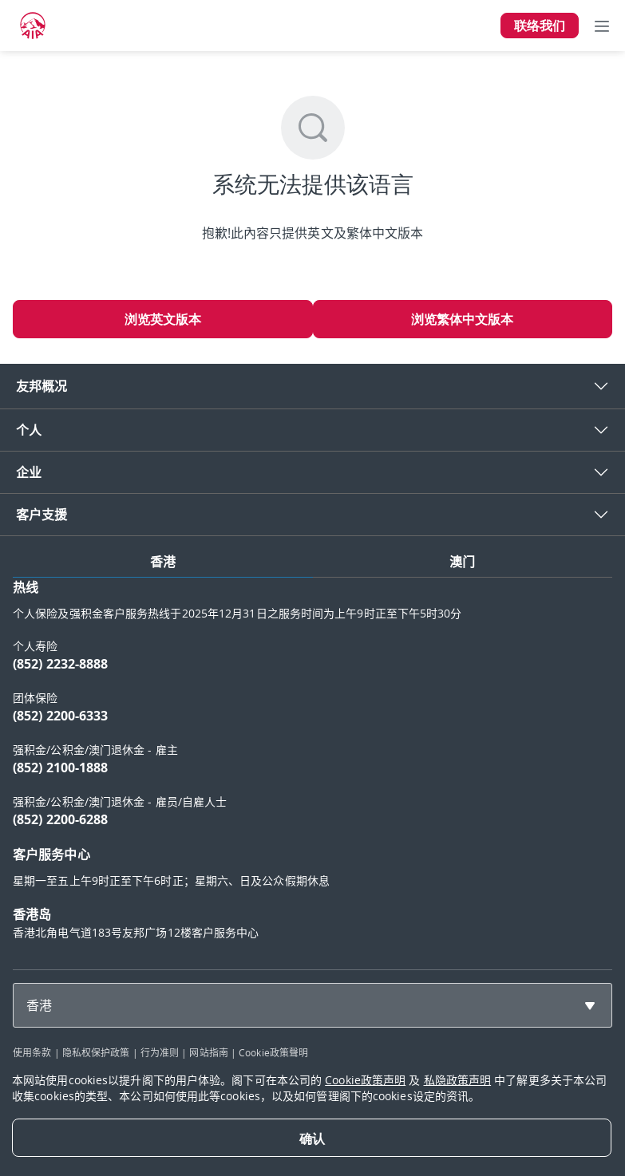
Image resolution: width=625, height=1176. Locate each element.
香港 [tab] (163, 561)
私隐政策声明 (458, 1079)
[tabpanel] (312, 767)
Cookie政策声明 (365, 1079)
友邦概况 (41, 386)
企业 (29, 472)
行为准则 (159, 1052)
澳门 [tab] (462, 561)
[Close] (311, 1138)
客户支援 (41, 514)
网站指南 (208, 1052)
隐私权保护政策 (96, 1052)
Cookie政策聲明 (273, 1052)
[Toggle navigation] (601, 25)
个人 (29, 430)
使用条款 (32, 1052)
